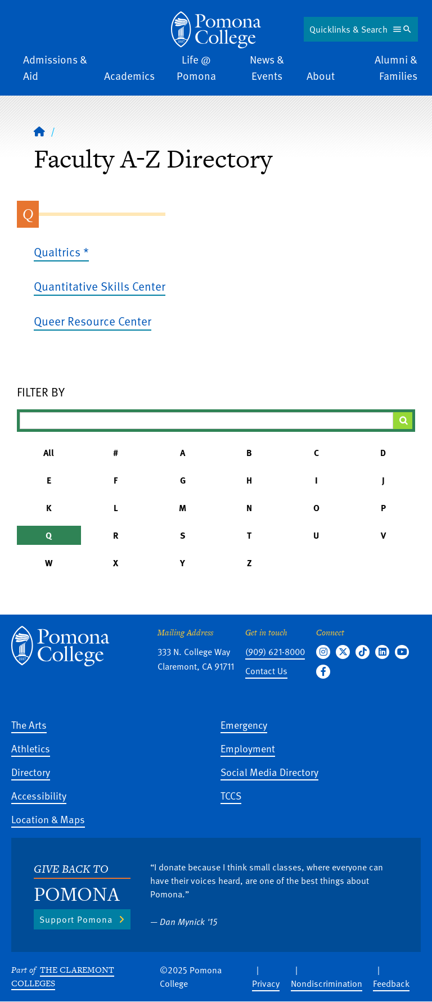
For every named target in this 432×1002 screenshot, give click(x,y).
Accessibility (38, 795)
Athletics (30, 748)
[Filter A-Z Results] (206, 420)
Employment (247, 748)
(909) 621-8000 (275, 651)
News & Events (267, 67)
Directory (30, 771)
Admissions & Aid (55, 67)
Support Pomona (75, 919)
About (321, 75)
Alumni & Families (396, 67)
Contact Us (266, 671)
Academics (129, 75)
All (48, 452)
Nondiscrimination (326, 983)
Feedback (391, 983)
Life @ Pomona (196, 67)
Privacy (266, 983)
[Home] (39, 131)
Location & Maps (48, 819)
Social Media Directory (269, 771)
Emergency (243, 724)
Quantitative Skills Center (99, 286)
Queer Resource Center (92, 321)
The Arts (29, 724)
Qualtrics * (61, 251)
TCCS (230, 795)
